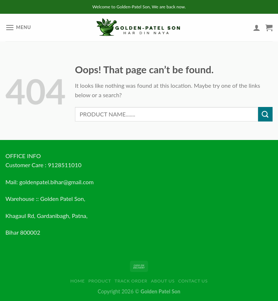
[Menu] (18, 27)
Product (99, 281)
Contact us (192, 281)
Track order (131, 281)
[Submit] (265, 114)
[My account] (256, 28)
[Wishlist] (244, 29)
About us (163, 281)
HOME (77, 281)
